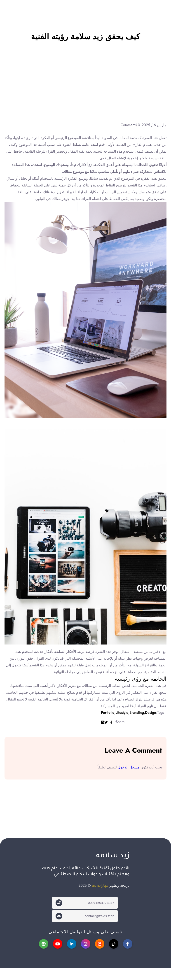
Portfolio (107, 712)
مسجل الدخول (128, 767)
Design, (150, 712)
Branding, (136, 712)
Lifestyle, (121, 712)
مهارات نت (100, 885)
